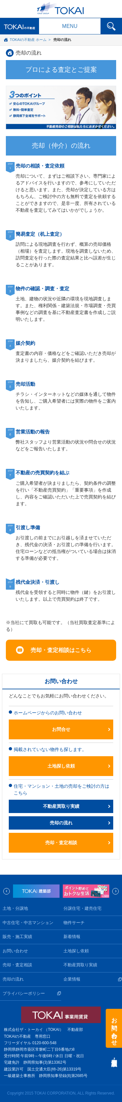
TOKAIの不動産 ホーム (28, 40)
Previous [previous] (6, 891)
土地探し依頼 (61, 766)
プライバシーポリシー (24, 993)
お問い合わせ (15, 951)
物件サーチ (74, 922)
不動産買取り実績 (61, 806)
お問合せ (61, 729)
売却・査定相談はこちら (61, 650)
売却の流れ (29, 53)
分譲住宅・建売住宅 (82, 908)
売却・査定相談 (61, 842)
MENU (69, 26)
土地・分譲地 (15, 908)
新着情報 (71, 936)
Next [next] (115, 891)
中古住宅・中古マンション (28, 922)
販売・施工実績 (17, 936)
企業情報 (71, 979)
